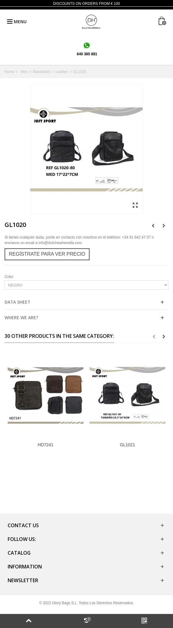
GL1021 (127, 444)
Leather (61, 72)
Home (9, 72)
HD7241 (45, 444)
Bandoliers (41, 72)
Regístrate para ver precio (47, 254)
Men (24, 72)
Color (9, 277)
